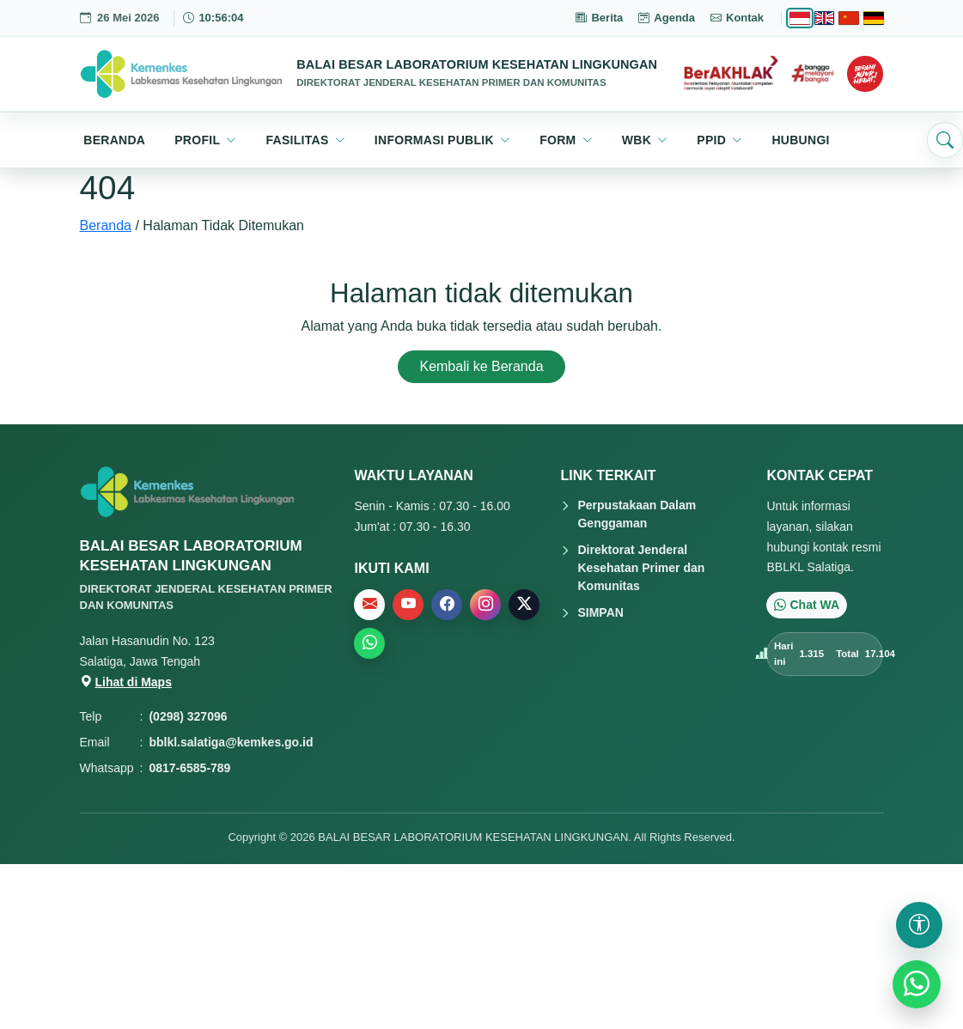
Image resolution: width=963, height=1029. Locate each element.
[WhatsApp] (917, 984)
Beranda (106, 225)
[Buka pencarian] (945, 140)
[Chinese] (848, 18)
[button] (205, 140)
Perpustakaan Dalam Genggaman (636, 514)
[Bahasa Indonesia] (799, 18)
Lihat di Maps (126, 682)
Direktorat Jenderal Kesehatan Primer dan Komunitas (640, 568)
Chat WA (806, 605)
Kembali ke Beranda (481, 366)
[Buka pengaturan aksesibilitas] (919, 925)
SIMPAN (600, 612)
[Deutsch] (873, 18)
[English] (824, 18)
